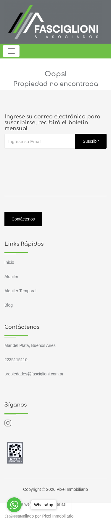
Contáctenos (23, 219)
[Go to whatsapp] (14, 504)
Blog (8, 305)
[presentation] (49, 160)
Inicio (9, 262)
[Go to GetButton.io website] (14, 516)
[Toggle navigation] (11, 51)
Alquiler (11, 276)
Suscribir (91, 141)
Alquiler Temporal (20, 290)
